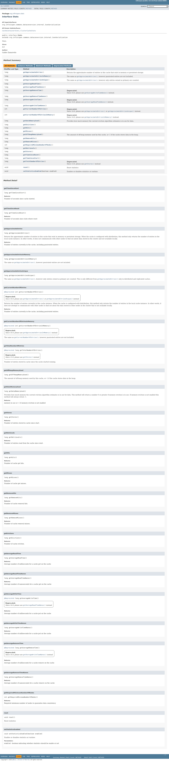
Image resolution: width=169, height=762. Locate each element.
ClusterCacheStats (28, 31)
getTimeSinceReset (31, 155)
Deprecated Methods (62, 66)
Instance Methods (25, 66)
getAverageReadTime (31, 84)
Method (29, 8)
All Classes (5, 6)
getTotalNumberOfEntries (33, 161)
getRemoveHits (29, 138)
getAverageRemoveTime (32, 90)
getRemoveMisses (30, 142)
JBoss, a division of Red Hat (21, 759)
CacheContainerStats (10, 31)
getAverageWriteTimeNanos (34, 105)
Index (43, 2)
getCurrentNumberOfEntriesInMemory (38, 115)
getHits (26, 128)
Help (48, 2)
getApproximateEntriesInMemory (36, 76)
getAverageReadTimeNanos (33, 87)
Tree (28, 2)
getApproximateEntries (32, 72)
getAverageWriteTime (31, 99)
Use (24, 2)
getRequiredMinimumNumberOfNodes (37, 145)
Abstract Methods (43, 66)
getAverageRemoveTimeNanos (34, 96)
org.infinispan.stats (17, 13)
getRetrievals (29, 148)
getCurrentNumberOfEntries (34, 109)
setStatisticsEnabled (32, 171)
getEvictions (28, 124)
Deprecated (35, 2)
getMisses (27, 131)
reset (25, 167)
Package (12, 2)
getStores (27, 151)
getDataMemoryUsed (31, 121)
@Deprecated (9, 292)
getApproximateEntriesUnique (35, 80)
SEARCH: (144, 6)
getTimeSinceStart (31, 158)
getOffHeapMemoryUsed (32, 134)
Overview (4, 2)
